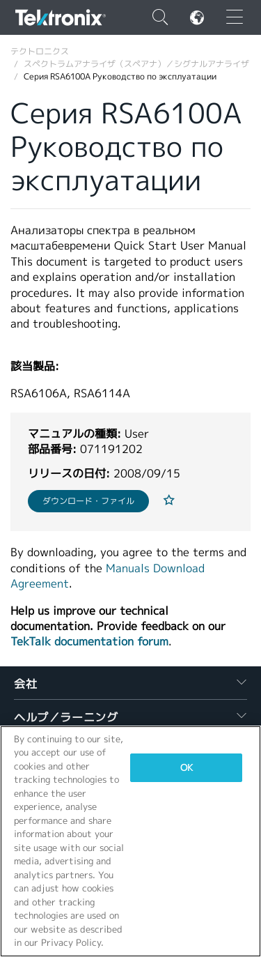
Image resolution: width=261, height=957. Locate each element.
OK (186, 767)
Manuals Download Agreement (107, 576)
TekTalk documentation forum (89, 642)
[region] (130, 841)
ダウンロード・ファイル (88, 501)
